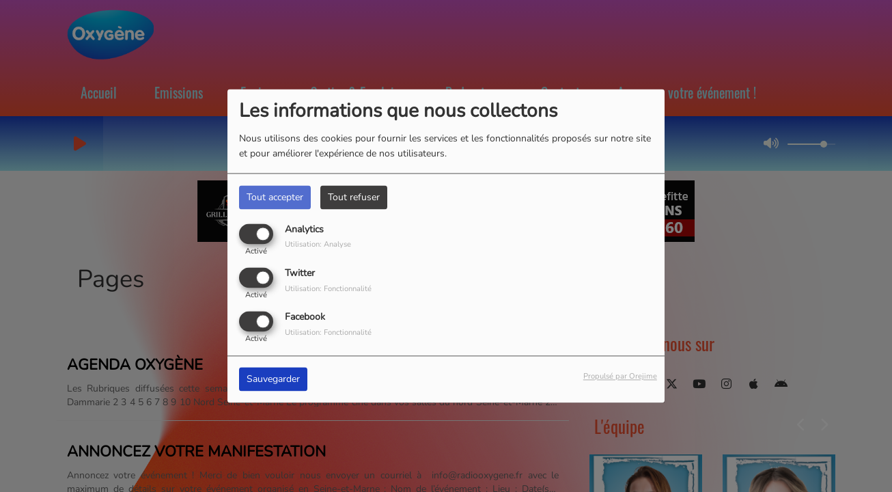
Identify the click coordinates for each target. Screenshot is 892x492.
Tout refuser (354, 197)
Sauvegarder (273, 379)
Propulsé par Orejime (620, 377)
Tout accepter (275, 197)
